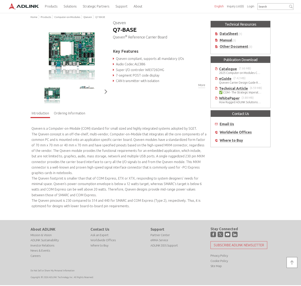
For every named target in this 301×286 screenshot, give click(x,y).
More (201, 85)
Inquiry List (235, 6)
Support (157, 229)
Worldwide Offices (236, 132)
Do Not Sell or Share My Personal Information (53, 270)
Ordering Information (69, 113)
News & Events (40, 250)
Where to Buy (231, 140)
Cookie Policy (219, 261)
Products (46, 17)
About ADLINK (43, 229)
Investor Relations (43, 245)
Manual (226, 40)
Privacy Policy (219, 255)
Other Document (234, 46)
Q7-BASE (100, 17)
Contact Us (100, 229)
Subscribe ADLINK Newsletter (239, 245)
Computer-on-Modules (67, 17)
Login (250, 6)
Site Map (216, 266)
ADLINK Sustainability (45, 240)
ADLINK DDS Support (164, 245)
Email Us (227, 124)
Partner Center (160, 235)
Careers (36, 256)
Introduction (40, 113)
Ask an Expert (100, 235)
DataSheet (229, 34)
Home (34, 17)
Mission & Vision (41, 235)
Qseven (87, 17)
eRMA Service (159, 240)
